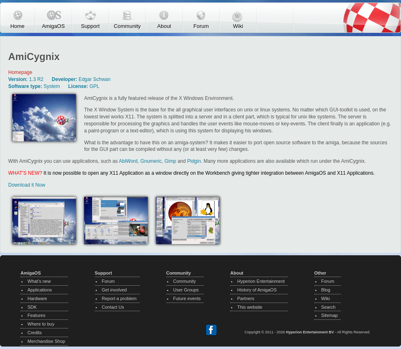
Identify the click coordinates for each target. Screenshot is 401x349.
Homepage (20, 72)
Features (36, 315)
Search (328, 307)
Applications (39, 289)
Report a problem (119, 298)
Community (127, 26)
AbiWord (128, 161)
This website (249, 307)
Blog (325, 289)
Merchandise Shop (46, 341)
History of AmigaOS (257, 289)
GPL (94, 86)
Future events (187, 298)
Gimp (170, 161)
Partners (245, 298)
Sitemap (329, 315)
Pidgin (194, 161)
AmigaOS (53, 26)
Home (17, 26)
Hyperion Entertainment (261, 281)
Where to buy (40, 323)
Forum (201, 26)
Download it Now (26, 185)
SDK (32, 307)
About (164, 26)
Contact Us (113, 307)
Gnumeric (151, 161)
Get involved (114, 289)
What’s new (39, 281)
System (52, 86)
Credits (34, 332)
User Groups (186, 289)
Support (90, 26)
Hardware (37, 298)
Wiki (238, 26)
